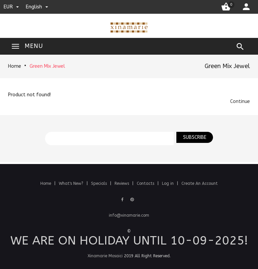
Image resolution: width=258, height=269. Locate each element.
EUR (11, 7)
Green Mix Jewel (47, 66)
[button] (240, 101)
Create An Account (199, 183)
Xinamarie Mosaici (105, 256)
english (37, 7)
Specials (99, 183)
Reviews (122, 183)
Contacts (146, 183)
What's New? (72, 183)
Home (14, 66)
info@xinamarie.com (129, 215)
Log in (168, 183)
